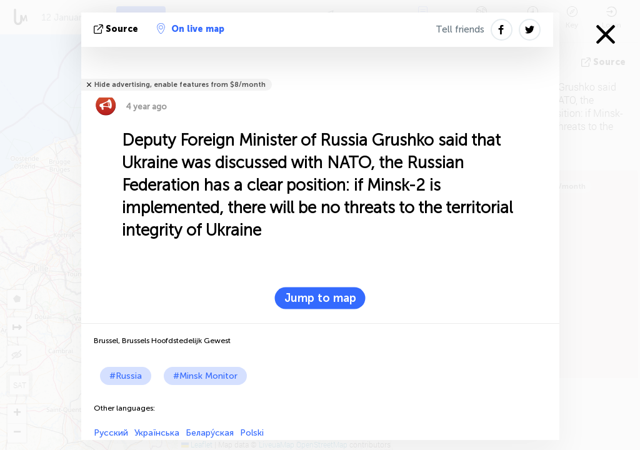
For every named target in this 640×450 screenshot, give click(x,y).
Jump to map (320, 298)
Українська (156, 433)
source (117, 29)
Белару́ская (210, 433)
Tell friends (460, 29)
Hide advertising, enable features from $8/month (180, 85)
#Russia (125, 376)
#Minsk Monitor (205, 376)
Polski (252, 433)
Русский (111, 433)
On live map (190, 28)
